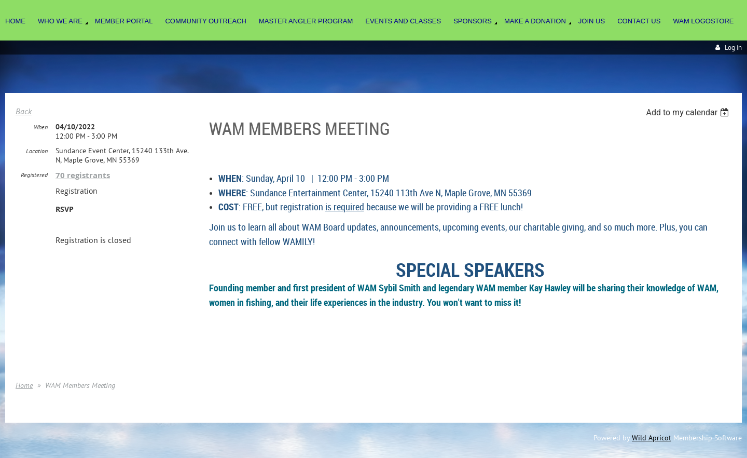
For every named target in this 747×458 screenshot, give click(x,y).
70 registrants (83, 175)
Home (24, 385)
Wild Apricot (651, 437)
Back (24, 111)
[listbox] (688, 112)
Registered (34, 175)
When (41, 127)
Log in (733, 47)
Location (37, 151)
